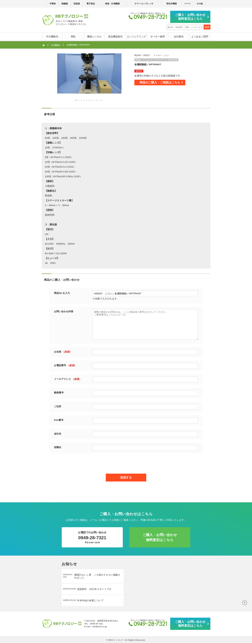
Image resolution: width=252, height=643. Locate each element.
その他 (199, 3)
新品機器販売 (115, 35)
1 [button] (76, 100)
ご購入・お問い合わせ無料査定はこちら (192, 16)
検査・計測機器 (112, 3)
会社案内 (179, 35)
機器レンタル (94, 35)
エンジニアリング (136, 35)
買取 (73, 35)
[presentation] (126, 462)
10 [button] (100, 100)
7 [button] (92, 100)
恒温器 (77, 3)
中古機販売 (52, 35)
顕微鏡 (65, 3)
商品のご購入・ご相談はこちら (166, 83)
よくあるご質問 (199, 35)
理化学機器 (171, 3)
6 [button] (89, 100)
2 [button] (79, 100)
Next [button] (50, 77)
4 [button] (84, 100)
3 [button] (82, 100)
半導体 (53, 3)
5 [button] (87, 100)
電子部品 (90, 3)
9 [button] (97, 100)
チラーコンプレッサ (144, 3)
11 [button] (102, 100)
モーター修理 (157, 35)
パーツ (187, 3)
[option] (89, 73)
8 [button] (94, 100)
